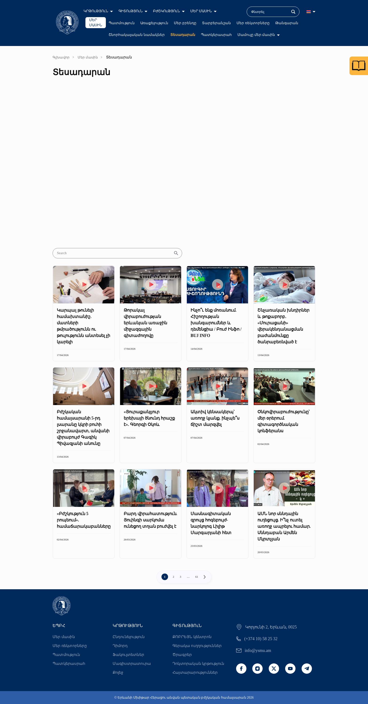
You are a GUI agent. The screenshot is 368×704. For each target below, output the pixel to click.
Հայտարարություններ (195, 672)
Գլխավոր (61, 57)
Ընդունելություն (129, 637)
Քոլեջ (118, 672)
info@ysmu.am (258, 650)
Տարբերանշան (216, 23)
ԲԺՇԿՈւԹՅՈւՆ (166, 11)
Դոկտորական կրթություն (198, 664)
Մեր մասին (88, 57)
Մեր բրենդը (185, 23)
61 (196, 576)
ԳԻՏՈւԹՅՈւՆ (131, 11)
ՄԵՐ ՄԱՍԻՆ (201, 11)
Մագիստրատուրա (132, 664)
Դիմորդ (120, 646)
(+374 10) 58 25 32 (261, 638)
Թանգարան (286, 23)
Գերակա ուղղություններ (197, 646)
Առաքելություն (154, 23)
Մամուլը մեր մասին (256, 35)
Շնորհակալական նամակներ (137, 35)
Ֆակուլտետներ (128, 655)
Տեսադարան (182, 35)
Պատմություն (122, 23)
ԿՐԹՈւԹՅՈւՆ (96, 11)
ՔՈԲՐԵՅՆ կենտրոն (191, 637)
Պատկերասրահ (216, 35)
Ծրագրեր (182, 655)
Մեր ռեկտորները (253, 23)
